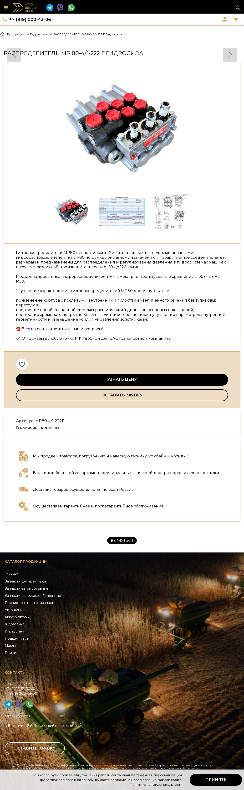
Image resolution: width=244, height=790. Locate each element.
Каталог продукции (26, 561)
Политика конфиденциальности (156, 784)
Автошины (14, 610)
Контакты (15, 672)
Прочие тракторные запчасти (30, 603)
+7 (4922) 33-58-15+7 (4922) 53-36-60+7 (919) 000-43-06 (21, 689)
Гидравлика (15, 624)
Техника (12, 574)
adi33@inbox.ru (17, 716)
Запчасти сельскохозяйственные (33, 595)
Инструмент (15, 631)
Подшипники (16, 638)
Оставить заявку (122, 395)
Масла (10, 645)
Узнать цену (122, 379)
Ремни (10, 653)
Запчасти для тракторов (25, 581)
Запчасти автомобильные (26, 588)
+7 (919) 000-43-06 (30, 19)
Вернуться (122, 540)
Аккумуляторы (17, 617)
